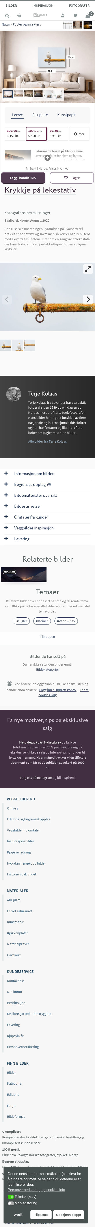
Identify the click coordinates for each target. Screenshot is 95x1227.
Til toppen (47, 636)
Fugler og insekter (26, 24)
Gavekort (13, 955)
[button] (11, 1197)
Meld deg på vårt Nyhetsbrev (40, 742)
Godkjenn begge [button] (68, 1215)
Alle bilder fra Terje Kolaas (47, 441)
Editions (13, 1094)
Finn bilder (18, 1063)
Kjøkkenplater (17, 933)
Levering (13, 1024)
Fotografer (79, 5)
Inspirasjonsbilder (20, 841)
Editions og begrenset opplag (28, 819)
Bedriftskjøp (16, 1002)
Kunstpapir (15, 922)
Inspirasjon (43, 5)
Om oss (12, 808)
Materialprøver (18, 944)
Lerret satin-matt (19, 911)
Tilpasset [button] (41, 1215)
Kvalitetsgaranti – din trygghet (29, 1013)
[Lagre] (72, 178)
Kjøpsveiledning (19, 852)
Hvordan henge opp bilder (26, 863)
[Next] (88, 299)
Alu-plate (13, 900)
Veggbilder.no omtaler (23, 830)
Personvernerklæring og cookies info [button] (36, 1190)
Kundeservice (20, 971)
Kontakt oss (15, 980)
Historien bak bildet (21, 874)
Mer (79, 134)
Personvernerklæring (23, 1046)
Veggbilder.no (21, 798)
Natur (6, 24)
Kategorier (15, 1083)
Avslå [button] (18, 1215)
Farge (11, 1105)
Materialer (17, 890)
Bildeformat (16, 1116)
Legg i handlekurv (23, 177)
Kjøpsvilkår (15, 1036)
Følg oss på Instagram (36, 777)
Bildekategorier (47, 669)
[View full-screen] (88, 269)
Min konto (14, 991)
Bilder (11, 5)
